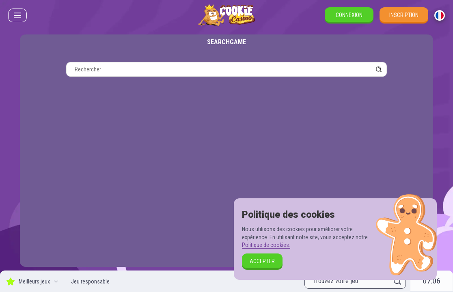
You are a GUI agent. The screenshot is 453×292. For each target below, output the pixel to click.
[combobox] (439, 15)
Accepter (262, 261)
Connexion (349, 15)
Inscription (403, 15)
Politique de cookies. (266, 245)
